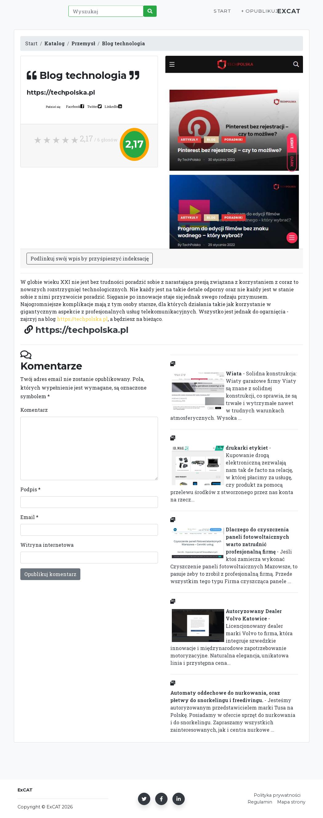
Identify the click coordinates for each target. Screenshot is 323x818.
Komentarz (34, 410)
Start (216, 14)
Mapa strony (291, 802)
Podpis (30, 489)
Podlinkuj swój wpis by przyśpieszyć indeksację (89, 258)
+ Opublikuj (252, 14)
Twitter (92, 106)
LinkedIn (111, 106)
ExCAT (287, 14)
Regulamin (260, 802)
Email (29, 517)
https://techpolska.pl (82, 319)
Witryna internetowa (47, 545)
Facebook (73, 106)
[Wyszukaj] (105, 14)
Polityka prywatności (277, 795)
